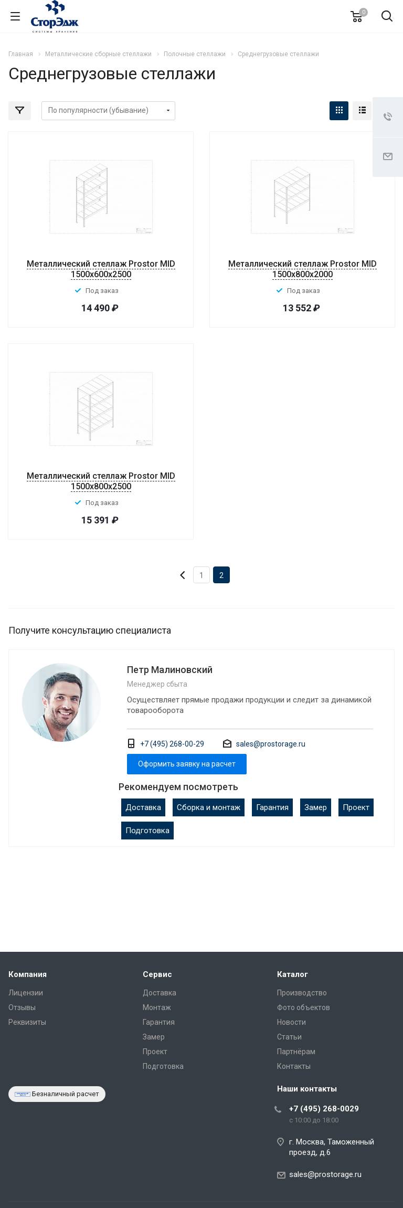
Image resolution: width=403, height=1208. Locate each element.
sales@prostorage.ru (270, 744)
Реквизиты (27, 1022)
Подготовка (147, 830)
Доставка (143, 807)
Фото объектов (303, 1007)
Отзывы (22, 1007)
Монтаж (157, 1007)
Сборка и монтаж (208, 807)
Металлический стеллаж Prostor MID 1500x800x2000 (302, 269)
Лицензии (25, 993)
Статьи (289, 1037)
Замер (315, 807)
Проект (356, 807)
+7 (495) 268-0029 (324, 1109)
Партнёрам (296, 1051)
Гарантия (272, 807)
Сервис (157, 974)
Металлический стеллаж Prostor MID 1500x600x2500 (101, 269)
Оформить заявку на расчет (187, 764)
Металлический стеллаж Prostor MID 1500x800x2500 (101, 481)
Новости (291, 1022)
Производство (302, 993)
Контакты (294, 1066)
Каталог (292, 974)
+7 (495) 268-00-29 (172, 744)
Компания (27, 974)
